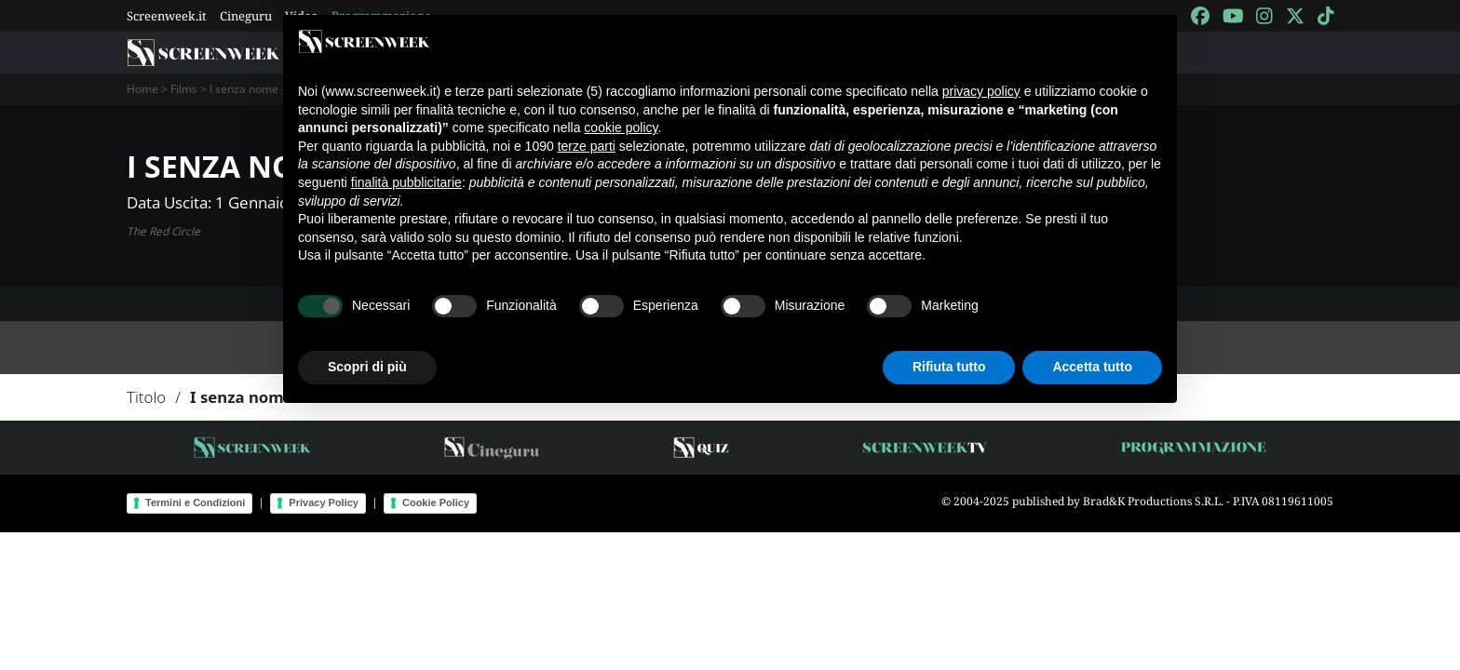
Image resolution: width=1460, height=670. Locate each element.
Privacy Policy (323, 502)
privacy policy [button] (981, 91)
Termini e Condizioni (195, 502)
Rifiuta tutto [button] (949, 366)
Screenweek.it (167, 15)
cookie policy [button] (620, 127)
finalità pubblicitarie (406, 182)
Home (142, 89)
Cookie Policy (435, 502)
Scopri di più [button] (367, 366)
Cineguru (246, 15)
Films (183, 89)
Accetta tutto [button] (1092, 366)
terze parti (586, 146)
